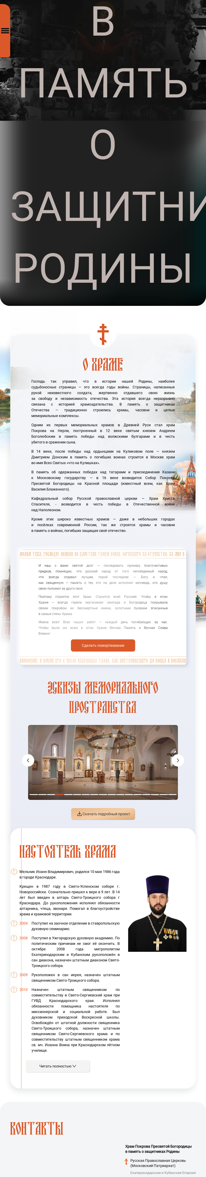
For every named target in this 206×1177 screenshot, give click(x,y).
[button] (178, 760)
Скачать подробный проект (103, 813)
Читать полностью (57, 1066)
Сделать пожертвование (103, 645)
